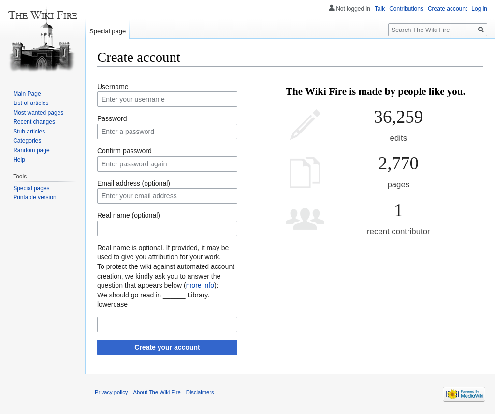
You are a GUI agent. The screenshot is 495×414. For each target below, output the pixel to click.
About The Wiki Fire (157, 392)
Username (113, 86)
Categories (27, 140)
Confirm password (124, 151)
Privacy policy (111, 392)
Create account (447, 8)
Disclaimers (200, 392)
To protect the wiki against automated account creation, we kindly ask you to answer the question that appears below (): (165, 276)
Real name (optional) (128, 215)
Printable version (34, 197)
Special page (107, 31)
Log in (479, 8)
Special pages (31, 188)
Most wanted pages (38, 112)
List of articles (30, 103)
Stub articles (29, 131)
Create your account (167, 347)
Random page (31, 150)
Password (112, 118)
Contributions (406, 8)
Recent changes (34, 121)
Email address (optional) (133, 183)
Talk (380, 8)
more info (200, 285)
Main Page (27, 93)
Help (19, 159)
